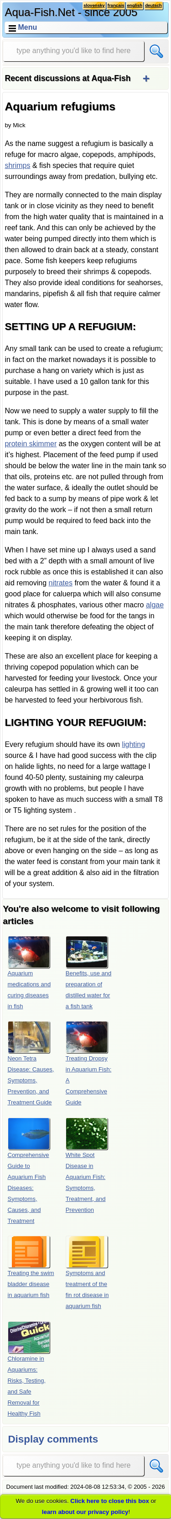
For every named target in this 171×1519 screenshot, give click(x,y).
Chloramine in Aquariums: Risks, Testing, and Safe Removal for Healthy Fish (29, 1369)
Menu (27, 27)
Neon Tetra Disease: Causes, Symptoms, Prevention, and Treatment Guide (31, 1063)
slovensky (93, 5)
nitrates (60, 583)
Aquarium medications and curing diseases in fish (29, 973)
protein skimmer (31, 444)
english (135, 5)
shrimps (17, 165)
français (116, 5)
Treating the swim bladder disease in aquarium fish (31, 1267)
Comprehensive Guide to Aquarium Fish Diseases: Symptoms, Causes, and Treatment (29, 1171)
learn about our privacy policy (85, 1511)
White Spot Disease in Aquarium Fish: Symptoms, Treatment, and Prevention (87, 1165)
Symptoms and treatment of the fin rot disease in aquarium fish (87, 1272)
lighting (133, 744)
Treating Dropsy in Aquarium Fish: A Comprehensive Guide (88, 1063)
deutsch (153, 5)
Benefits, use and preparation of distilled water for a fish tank (88, 973)
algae (155, 605)
